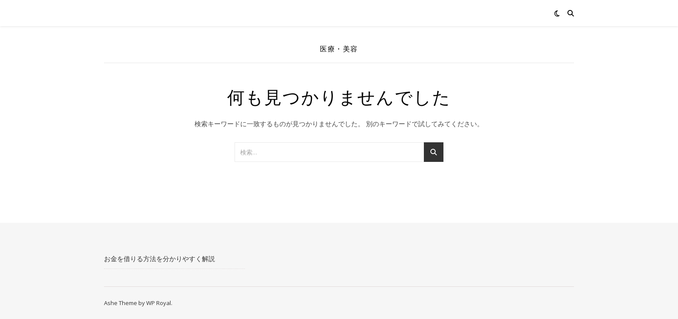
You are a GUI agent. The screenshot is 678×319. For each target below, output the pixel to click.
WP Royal (158, 303)
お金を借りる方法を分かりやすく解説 (159, 258)
